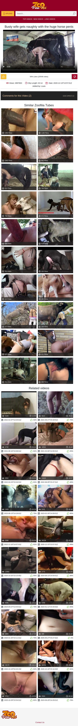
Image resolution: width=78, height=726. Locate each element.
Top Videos (27, 19)
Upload (7, 13)
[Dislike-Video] (74, 76)
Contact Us (39, 722)
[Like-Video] (3, 76)
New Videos (38, 19)
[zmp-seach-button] (74, 13)
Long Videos (50, 19)
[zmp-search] (46, 13)
